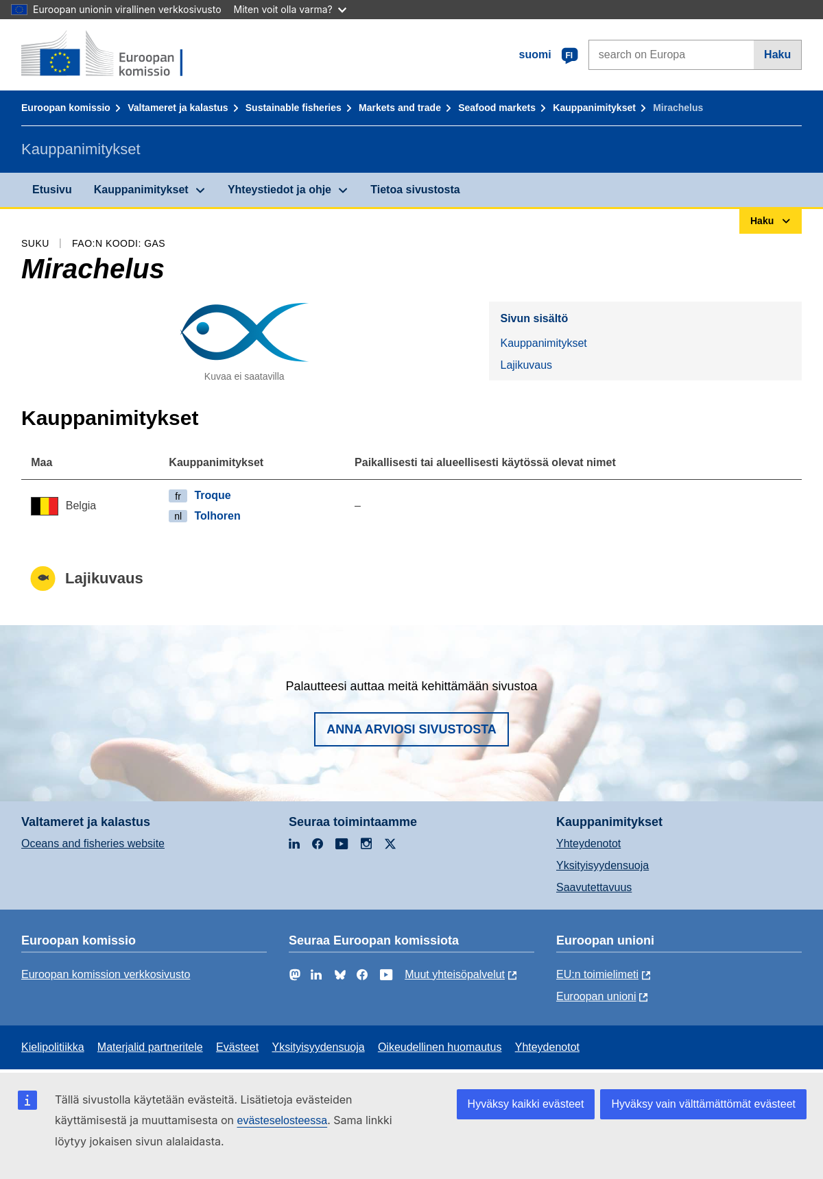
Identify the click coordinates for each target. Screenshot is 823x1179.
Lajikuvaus (526, 365)
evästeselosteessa (282, 1120)
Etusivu (52, 189)
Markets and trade (400, 107)
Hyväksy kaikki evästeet (526, 1104)
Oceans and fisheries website (93, 843)
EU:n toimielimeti (597, 974)
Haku (777, 54)
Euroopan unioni (596, 996)
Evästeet (237, 1047)
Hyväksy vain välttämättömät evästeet (703, 1104)
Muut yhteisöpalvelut (455, 974)
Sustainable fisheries (294, 107)
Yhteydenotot (588, 843)
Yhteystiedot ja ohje (279, 189)
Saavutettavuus (594, 887)
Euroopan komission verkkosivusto (105, 974)
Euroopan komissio (65, 107)
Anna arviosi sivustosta (411, 729)
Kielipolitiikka (52, 1047)
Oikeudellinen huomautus (440, 1047)
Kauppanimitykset (594, 107)
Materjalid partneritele (150, 1047)
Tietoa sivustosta (415, 189)
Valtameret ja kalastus (178, 107)
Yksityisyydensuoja (602, 865)
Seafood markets (497, 107)
